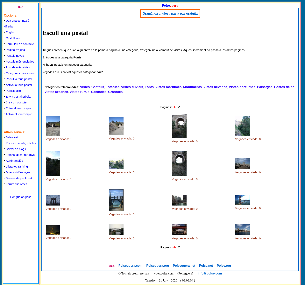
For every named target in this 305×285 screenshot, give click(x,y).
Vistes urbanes (56, 92)
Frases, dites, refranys (20, 154)
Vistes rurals (79, 92)
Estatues (112, 87)
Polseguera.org (157, 265)
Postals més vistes (18, 67)
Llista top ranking (17, 166)
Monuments (192, 87)
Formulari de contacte (20, 44)
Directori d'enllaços (18, 172)
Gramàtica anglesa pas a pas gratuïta (170, 13)
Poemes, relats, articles (21, 143)
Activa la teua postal (19, 84)
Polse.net (206, 265)
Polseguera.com (130, 265)
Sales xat (12, 137)
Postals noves (15, 55)
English (10, 32)
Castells (97, 87)
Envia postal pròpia (18, 96)
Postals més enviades (20, 61)
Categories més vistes (20, 73)
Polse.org (224, 265)
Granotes (115, 92)
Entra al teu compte (18, 108)
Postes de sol (284, 87)
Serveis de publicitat (19, 178)
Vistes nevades (215, 87)
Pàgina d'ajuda (15, 49)
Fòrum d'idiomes (16, 184)
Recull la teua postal (19, 79)
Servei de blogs (16, 149)
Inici (20, 6)
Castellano (13, 38)
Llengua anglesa (20, 197)
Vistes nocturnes (242, 87)
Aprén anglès (14, 160)
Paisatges (264, 87)
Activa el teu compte (19, 114)
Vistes (85, 87)
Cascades (98, 92)
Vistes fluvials (132, 87)
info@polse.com (210, 273)
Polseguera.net (184, 265)
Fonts (149, 87)
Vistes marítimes (168, 87)
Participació (13, 90)
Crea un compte (16, 102)
